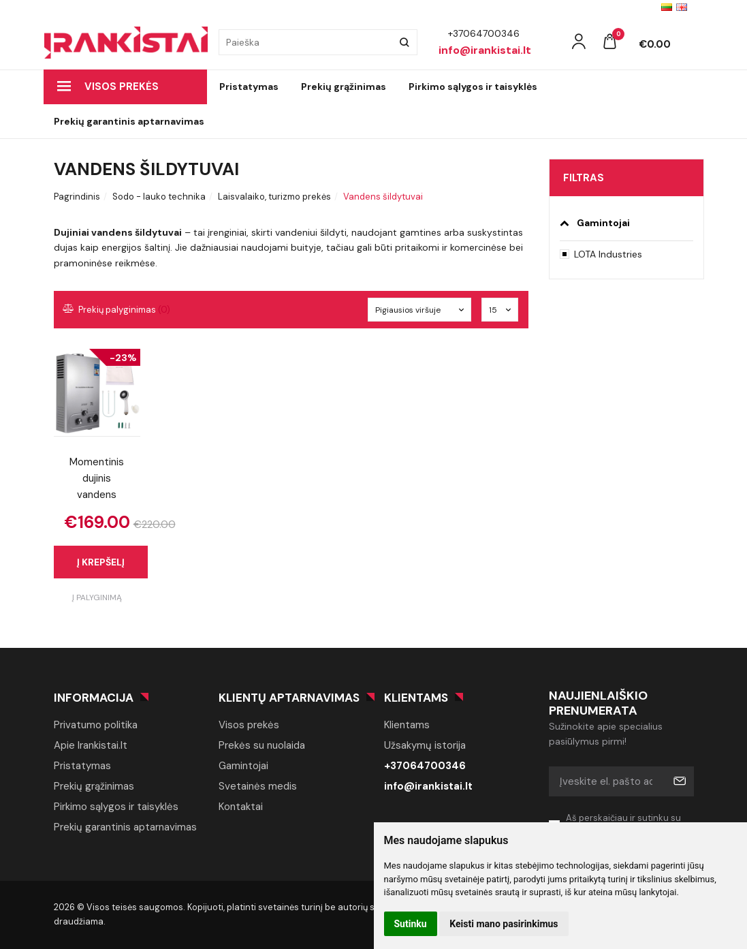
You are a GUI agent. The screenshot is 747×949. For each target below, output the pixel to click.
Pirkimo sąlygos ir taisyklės (473, 86)
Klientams (416, 697)
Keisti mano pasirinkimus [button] (503, 923)
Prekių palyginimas (117, 309)
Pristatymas (249, 86)
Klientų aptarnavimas (289, 697)
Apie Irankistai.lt (90, 745)
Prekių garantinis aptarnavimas (129, 121)
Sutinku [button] (410, 923)
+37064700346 (425, 766)
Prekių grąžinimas (343, 86)
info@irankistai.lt (428, 786)
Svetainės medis (258, 786)
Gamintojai (243, 766)
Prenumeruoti (679, 781)
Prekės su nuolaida (262, 745)
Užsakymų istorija (425, 745)
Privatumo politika (96, 725)
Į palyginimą (97, 597)
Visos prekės (108, 86)
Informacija (93, 697)
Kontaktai (241, 806)
